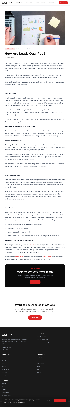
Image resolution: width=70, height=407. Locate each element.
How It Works (40, 358)
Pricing (43, 2)
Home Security (6, 369)
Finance (4, 375)
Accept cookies (60, 401)
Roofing (4, 366)
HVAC (3, 363)
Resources (50, 2)
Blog (38, 369)
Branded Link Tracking (43, 342)
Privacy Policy (21, 402)
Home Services (6, 358)
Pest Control (5, 361)
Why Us (37, 2)
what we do (47, 257)
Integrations (40, 361)
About (3, 386)
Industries (19, 2)
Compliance (5, 392)
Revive (31, 245)
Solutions (29, 2)
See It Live (63, 2)
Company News (10, 49)
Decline (49, 401)
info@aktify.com (6, 347)
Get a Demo (35, 282)
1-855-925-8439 (7, 349)
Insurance (4, 372)
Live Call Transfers (42, 336)
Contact (4, 389)
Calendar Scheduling (42, 339)
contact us (19, 257)
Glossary (39, 372)
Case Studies (40, 363)
